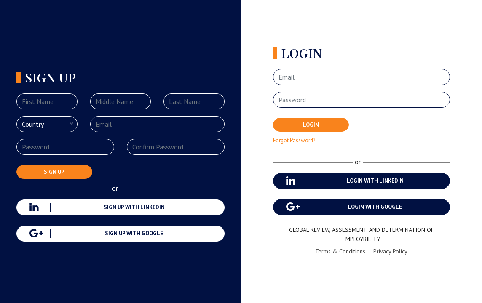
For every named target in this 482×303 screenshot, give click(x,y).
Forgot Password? (294, 140)
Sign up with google (96, 233)
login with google (344, 207)
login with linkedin (345, 181)
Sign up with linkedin (97, 207)
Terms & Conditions (340, 251)
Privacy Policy (390, 251)
